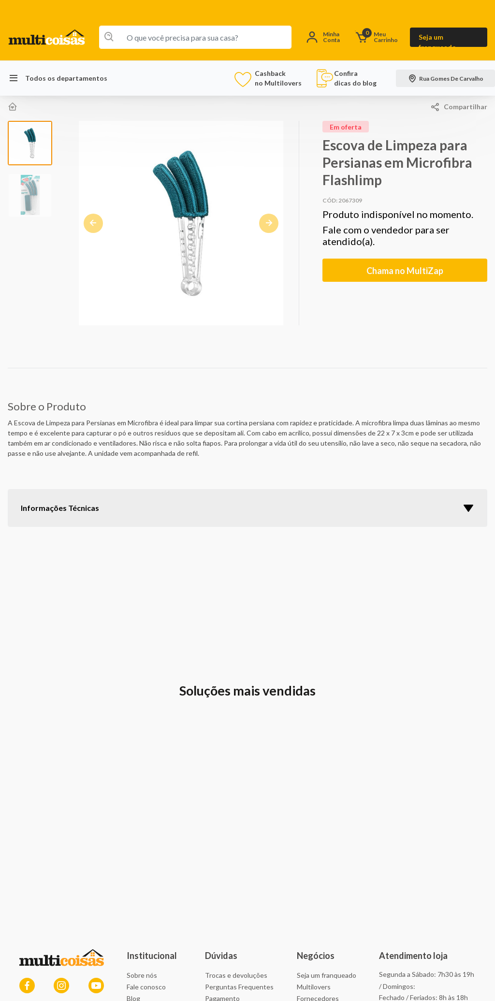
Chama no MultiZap (404, 270)
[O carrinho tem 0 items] (379, 37)
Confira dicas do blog (346, 78)
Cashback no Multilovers (270, 78)
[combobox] (195, 37)
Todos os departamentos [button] (57, 78)
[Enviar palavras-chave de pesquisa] (107, 37)
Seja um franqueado (437, 40)
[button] (323, 37)
